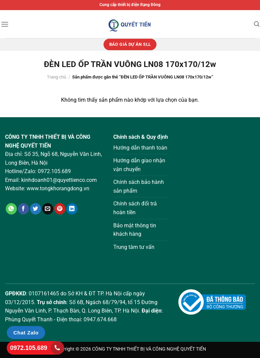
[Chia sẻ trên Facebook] (23, 209)
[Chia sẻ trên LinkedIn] (72, 209)
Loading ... (216, 200)
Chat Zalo (26, 332)
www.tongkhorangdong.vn (58, 188)
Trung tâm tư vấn (133, 247)
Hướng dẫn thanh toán (140, 147)
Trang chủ (56, 76)
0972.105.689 (54, 171)
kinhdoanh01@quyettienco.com (59, 180)
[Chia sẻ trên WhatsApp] (11, 209)
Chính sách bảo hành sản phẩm (138, 186)
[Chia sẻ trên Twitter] (35, 209)
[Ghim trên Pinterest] (59, 209)
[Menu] (5, 24)
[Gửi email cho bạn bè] (47, 209)
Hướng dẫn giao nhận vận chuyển (139, 164)
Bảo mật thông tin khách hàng (134, 229)
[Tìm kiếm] (256, 24)
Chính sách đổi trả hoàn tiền (135, 208)
